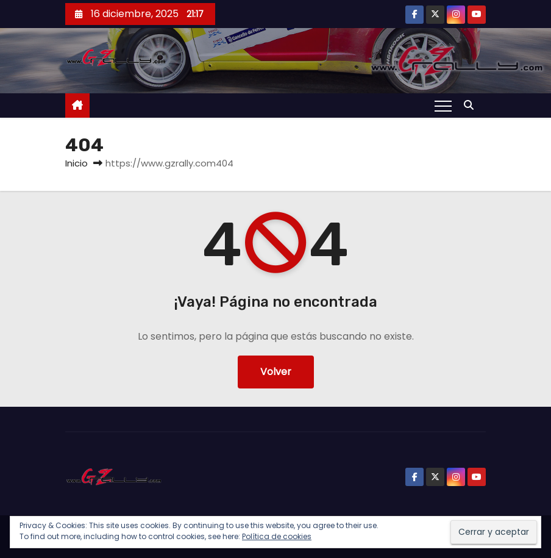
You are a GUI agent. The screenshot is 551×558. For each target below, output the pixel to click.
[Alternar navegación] (443, 105)
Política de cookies (276, 536)
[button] (472, 105)
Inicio (76, 163)
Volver (275, 372)
